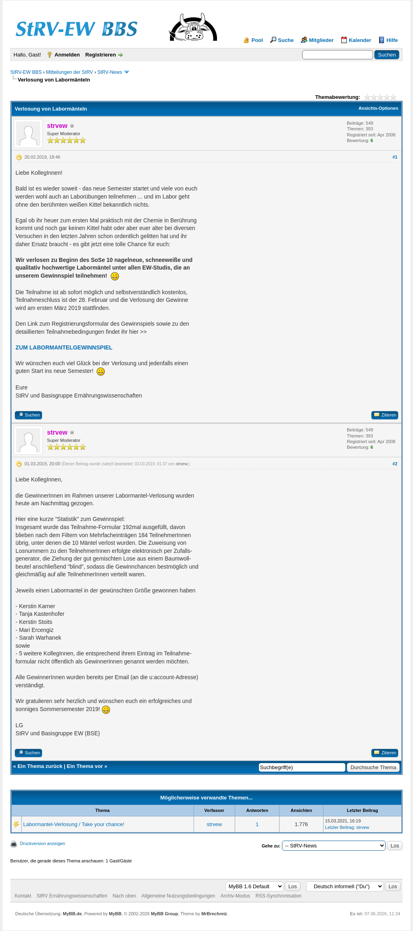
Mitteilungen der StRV (69, 72)
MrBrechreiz (214, 913)
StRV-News (109, 72)
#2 (394, 463)
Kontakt (23, 896)
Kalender (360, 40)
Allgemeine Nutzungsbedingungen (178, 896)
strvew (181, 464)
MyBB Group (164, 913)
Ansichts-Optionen (378, 108)
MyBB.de (72, 913)
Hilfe (392, 40)
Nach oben (124, 896)
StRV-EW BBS (26, 72)
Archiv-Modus (235, 896)
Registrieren (101, 55)
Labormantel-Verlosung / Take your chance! (74, 824)
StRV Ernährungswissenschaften (72, 896)
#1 (394, 157)
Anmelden (67, 55)
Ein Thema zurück (39, 766)
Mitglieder (321, 40)
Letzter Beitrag (339, 827)
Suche (286, 40)
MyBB (115, 913)
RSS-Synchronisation (278, 896)
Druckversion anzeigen (42, 843)
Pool (257, 40)
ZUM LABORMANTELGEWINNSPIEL (64, 347)
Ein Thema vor (85, 766)
